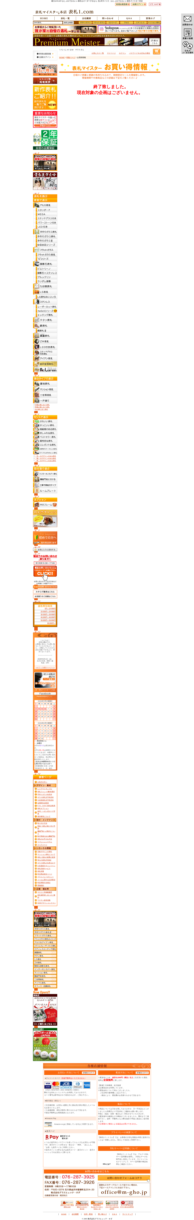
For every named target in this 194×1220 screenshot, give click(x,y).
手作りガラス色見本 (44, 794)
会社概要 (75, 1214)
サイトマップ (127, 1214)
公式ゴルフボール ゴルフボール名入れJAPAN (112, 1206)
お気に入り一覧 (98, 53)
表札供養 (40, 871)
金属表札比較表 (43, 803)
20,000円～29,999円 (48, 611)
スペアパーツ (42, 845)
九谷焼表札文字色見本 (45, 800)
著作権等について (43, 816)
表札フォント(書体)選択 (46, 792)
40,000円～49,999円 (48, 617)
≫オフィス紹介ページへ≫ (45, 667)
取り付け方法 (42, 823)
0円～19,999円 (50, 608)
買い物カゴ (102, 1214)
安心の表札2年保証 (44, 860)
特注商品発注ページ (44, 874)
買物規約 (40, 885)
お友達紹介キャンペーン (46, 866)
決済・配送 (88, 1214)
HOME (62, 57)
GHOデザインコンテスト (46, 903)
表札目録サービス (43, 869)
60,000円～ (51, 623)
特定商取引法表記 (43, 883)
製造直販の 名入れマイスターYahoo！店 (97, 1206)
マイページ (111, 53)
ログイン (122, 53)
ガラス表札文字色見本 (45, 797)
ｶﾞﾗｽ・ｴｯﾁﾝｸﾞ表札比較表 (46, 806)
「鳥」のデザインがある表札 (45, 461)
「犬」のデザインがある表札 (45, 456)
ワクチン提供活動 (43, 900)
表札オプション (43, 808)
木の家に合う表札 (41, 409)
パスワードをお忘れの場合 (139, 53)
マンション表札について (46, 854)
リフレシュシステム (44, 842)
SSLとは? (107, 1164)
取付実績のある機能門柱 (46, 836)
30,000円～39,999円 (48, 614)
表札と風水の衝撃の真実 (46, 857)
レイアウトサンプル (44, 789)
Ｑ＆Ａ (114, 1214)
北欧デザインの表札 (44, 852)
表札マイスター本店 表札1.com (67, 1205)
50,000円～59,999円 (48, 620)
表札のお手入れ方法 (44, 839)
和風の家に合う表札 (42, 407)
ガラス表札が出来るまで (46, 863)
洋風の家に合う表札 (42, 405)
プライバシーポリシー (45, 877)
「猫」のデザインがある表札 (45, 458)
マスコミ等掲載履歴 (44, 892)
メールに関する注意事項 (46, 880)
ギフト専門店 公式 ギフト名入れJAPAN (127, 1205)
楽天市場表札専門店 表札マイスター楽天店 (82, 1206)
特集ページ (70, 57)
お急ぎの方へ (42, 782)
